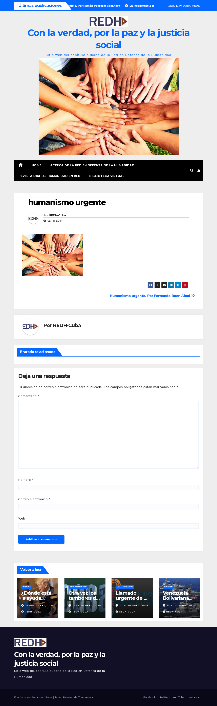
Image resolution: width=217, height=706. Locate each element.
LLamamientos (125, 587)
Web (21, 518)
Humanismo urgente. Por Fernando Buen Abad (152, 296)
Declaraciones (78, 587)
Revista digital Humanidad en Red (49, 176)
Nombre (26, 480)
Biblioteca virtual (106, 176)
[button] (191, 171)
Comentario (29, 396)
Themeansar (86, 697)
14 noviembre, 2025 (39, 605)
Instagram (195, 697)
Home (36, 165)
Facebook (149, 697)
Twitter (164, 697)
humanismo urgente (67, 202)
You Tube (178, 697)
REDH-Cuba (57, 215)
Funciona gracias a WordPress (33, 697)
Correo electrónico (34, 499)
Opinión (26, 587)
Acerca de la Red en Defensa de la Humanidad (92, 165)
